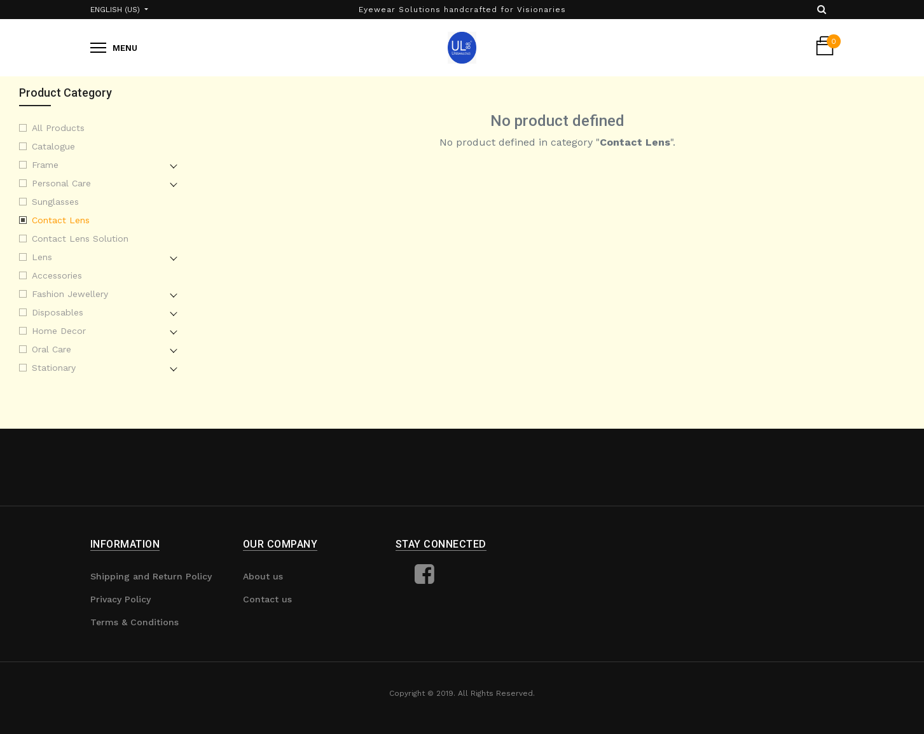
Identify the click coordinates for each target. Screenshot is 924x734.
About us (263, 576)
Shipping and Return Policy (151, 576)
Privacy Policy (120, 599)
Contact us (267, 599)
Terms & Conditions (134, 622)
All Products (58, 128)
